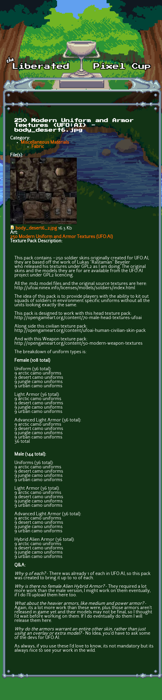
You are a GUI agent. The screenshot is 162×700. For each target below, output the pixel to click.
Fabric (37, 147)
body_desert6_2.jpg (36, 228)
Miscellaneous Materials (45, 142)
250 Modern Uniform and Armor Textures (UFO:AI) (61, 237)
